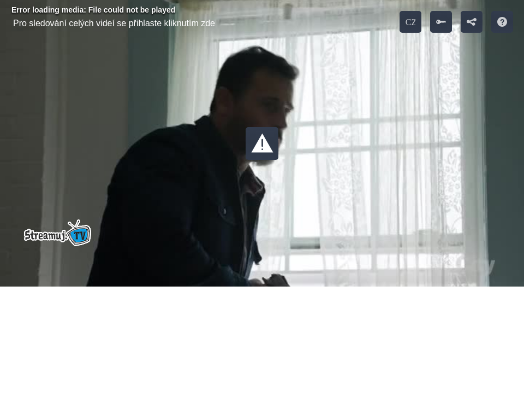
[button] (262, 143)
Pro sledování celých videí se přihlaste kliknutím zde (114, 23)
